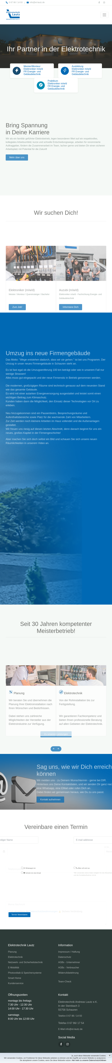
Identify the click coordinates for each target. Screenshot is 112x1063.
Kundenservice (15, 983)
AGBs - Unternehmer (69, 962)
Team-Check (64, 981)
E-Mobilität (13, 967)
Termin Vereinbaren (19, 914)
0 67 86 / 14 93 (14, 2)
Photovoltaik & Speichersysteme (24, 973)
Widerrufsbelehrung (68, 973)
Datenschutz (64, 957)
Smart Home (14, 978)
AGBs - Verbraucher (68, 967)
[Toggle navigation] (104, 15)
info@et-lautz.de (36, 2)
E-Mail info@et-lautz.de (70, 1029)
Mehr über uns (16, 186)
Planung (19, 751)
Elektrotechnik (73, 751)
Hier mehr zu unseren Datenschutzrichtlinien (89, 1060)
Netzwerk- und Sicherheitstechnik (25, 962)
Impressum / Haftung (69, 952)
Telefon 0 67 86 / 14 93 (70, 1016)
